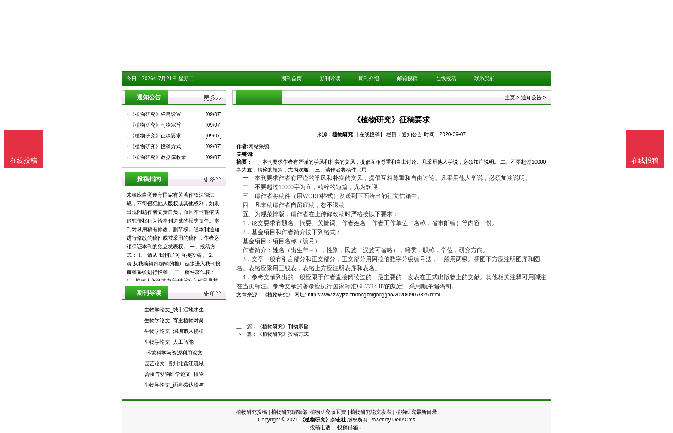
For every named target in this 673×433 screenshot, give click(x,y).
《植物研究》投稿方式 (283, 334)
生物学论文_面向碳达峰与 (174, 385)
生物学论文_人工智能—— (174, 342)
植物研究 (342, 134)
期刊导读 (330, 79)
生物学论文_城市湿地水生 (174, 310)
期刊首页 (291, 79)
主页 (510, 98)
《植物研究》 (277, 295)
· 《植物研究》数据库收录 (156, 157)
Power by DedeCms (392, 420)
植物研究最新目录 (416, 412)
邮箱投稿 (407, 79)
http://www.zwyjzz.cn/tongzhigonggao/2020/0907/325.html (374, 295)
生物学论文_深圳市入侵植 (174, 331)
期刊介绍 (368, 79)
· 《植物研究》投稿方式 (154, 146)
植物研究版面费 (328, 412)
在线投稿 (446, 79)
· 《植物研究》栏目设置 (154, 114)
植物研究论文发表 (370, 412)
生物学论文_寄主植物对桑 (174, 320)
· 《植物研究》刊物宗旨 (154, 125)
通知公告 (531, 98)
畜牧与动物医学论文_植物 (174, 374)
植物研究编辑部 (289, 412)
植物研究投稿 (251, 412)
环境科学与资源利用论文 (174, 353)
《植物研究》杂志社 (323, 420)
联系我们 (484, 79)
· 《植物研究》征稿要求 (154, 136)
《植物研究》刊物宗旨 (283, 326)
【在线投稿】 (369, 134)
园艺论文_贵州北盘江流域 (174, 363)
